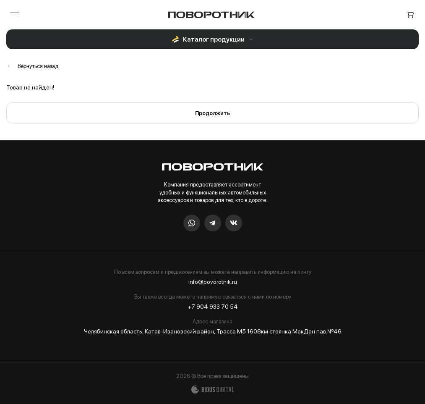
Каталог (32, 66)
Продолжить (212, 113)
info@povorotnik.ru (212, 281)
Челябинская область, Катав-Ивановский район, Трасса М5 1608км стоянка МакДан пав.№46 (213, 331)
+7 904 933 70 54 (213, 306)
